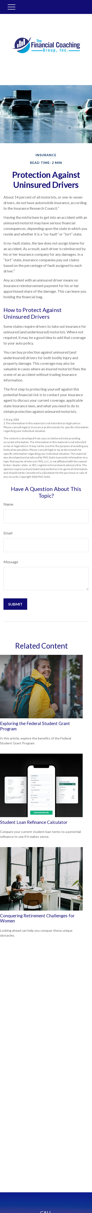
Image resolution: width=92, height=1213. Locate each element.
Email (7, 533)
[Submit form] (15, 604)
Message (10, 562)
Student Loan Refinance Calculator (33, 822)
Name (8, 504)
